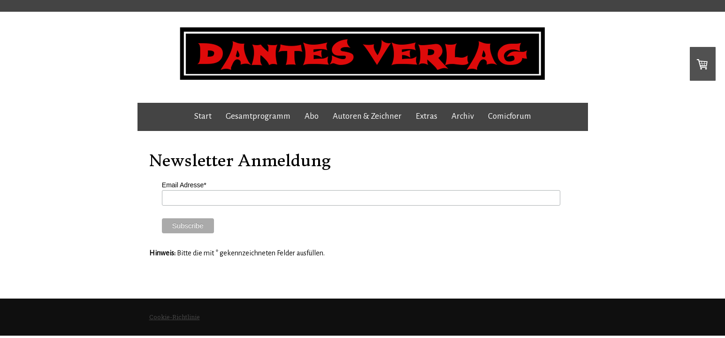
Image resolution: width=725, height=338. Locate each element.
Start (203, 116)
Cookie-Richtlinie (174, 317)
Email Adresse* (184, 185)
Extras (426, 116)
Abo (312, 116)
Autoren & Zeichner (367, 116)
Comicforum (509, 116)
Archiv (462, 116)
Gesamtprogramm (258, 116)
